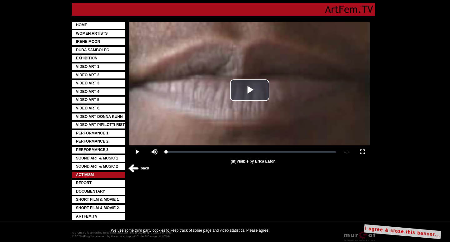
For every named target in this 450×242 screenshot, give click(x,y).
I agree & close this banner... (403, 231)
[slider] (251, 152)
